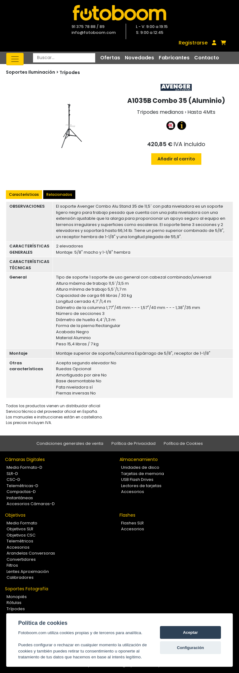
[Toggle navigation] (15, 59)
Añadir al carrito (176, 159)
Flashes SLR (132, 523)
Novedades (139, 57)
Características (24, 194)
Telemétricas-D (22, 486)
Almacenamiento (139, 459)
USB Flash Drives (137, 479)
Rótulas (14, 603)
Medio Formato (22, 523)
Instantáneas (20, 498)
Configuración (190, 647)
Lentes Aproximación (28, 571)
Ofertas (110, 57)
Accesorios (132, 492)
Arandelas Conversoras (31, 553)
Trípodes (69, 72)
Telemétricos (20, 541)
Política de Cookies (183, 443)
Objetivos (15, 515)
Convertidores (21, 559)
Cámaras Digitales (25, 459)
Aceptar (190, 632)
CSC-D (13, 479)
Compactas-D (21, 492)
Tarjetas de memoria (142, 474)
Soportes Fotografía (26, 589)
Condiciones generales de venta (69, 443)
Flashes (127, 515)
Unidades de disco (140, 467)
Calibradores (20, 577)
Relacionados (59, 194)
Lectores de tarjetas (141, 486)
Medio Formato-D (24, 467)
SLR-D (12, 474)
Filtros (12, 565)
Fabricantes (174, 57)
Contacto (206, 57)
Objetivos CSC (21, 535)
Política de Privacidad (133, 443)
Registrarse (193, 42)
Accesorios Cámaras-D (31, 504)
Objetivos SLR (20, 529)
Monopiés (17, 597)
